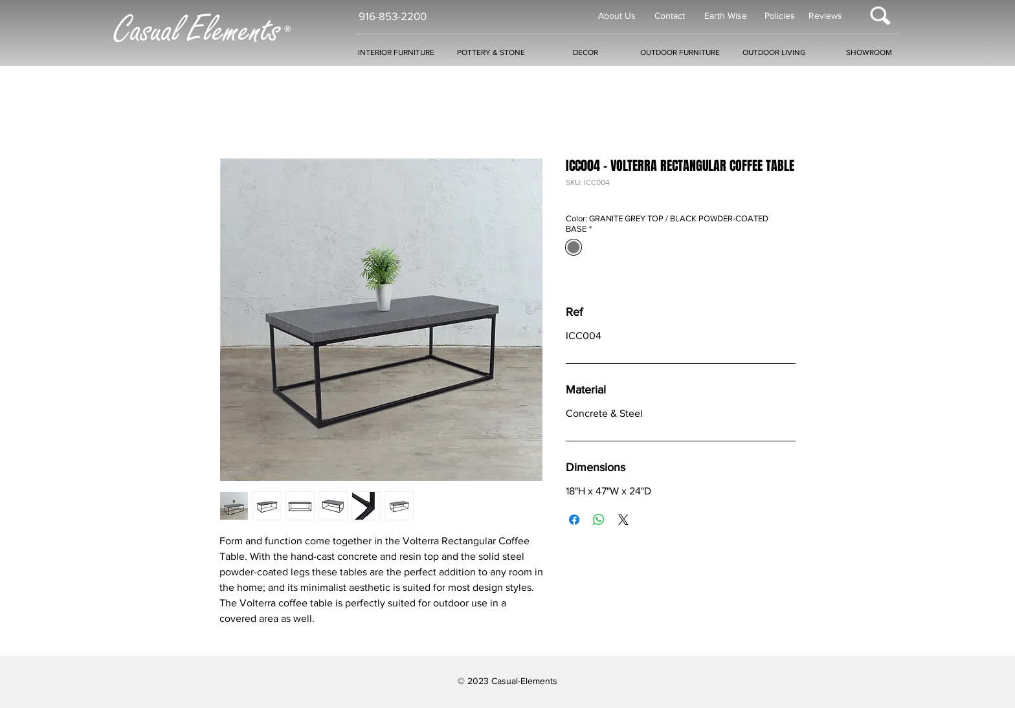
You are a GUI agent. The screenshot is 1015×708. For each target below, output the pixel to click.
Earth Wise (725, 15)
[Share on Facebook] (574, 519)
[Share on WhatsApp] (599, 519)
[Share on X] (623, 519)
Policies (779, 15)
